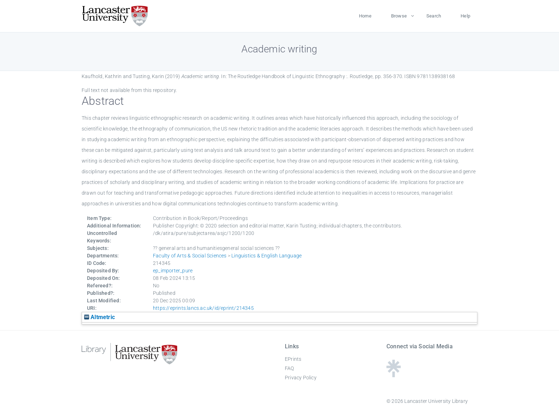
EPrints (293, 359)
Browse (399, 16)
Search (433, 16)
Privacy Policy (301, 377)
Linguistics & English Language (266, 255)
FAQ (289, 368)
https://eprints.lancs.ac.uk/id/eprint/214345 (203, 308)
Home (365, 16)
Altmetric (99, 317)
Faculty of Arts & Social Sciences (190, 255)
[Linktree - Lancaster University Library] (393, 375)
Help (465, 16)
